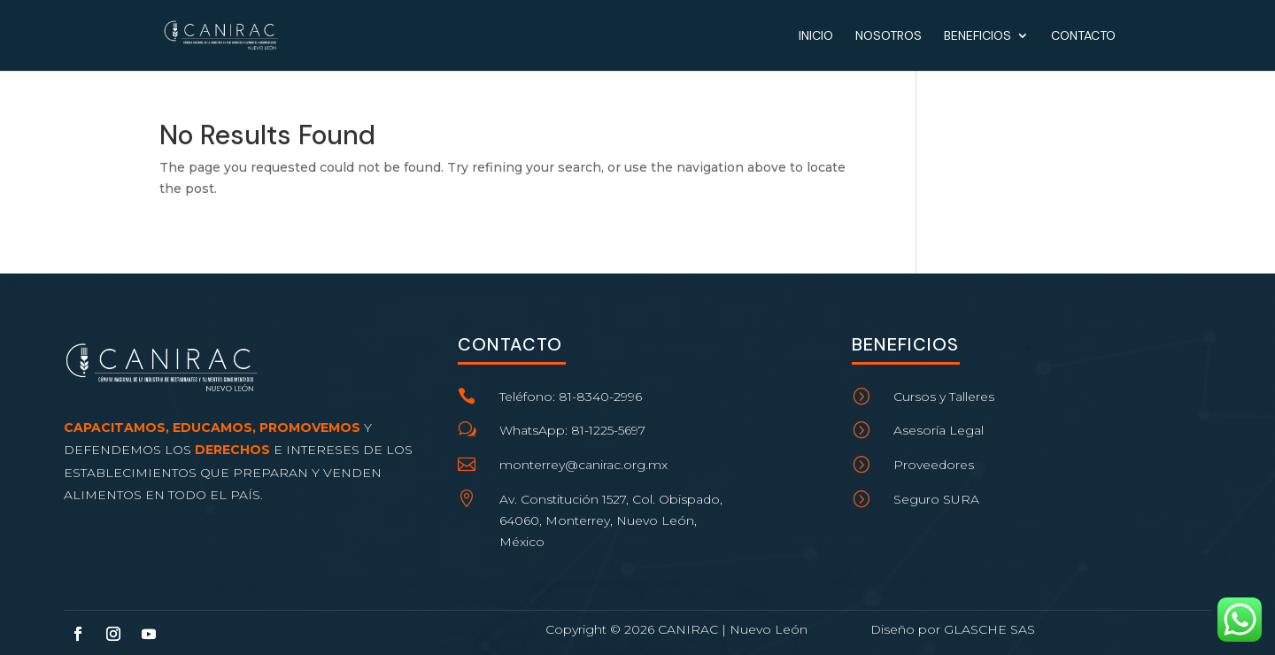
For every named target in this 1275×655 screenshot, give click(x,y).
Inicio (816, 36)
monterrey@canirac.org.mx (583, 465)
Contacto (1083, 36)
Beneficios (977, 36)
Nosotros (888, 36)
